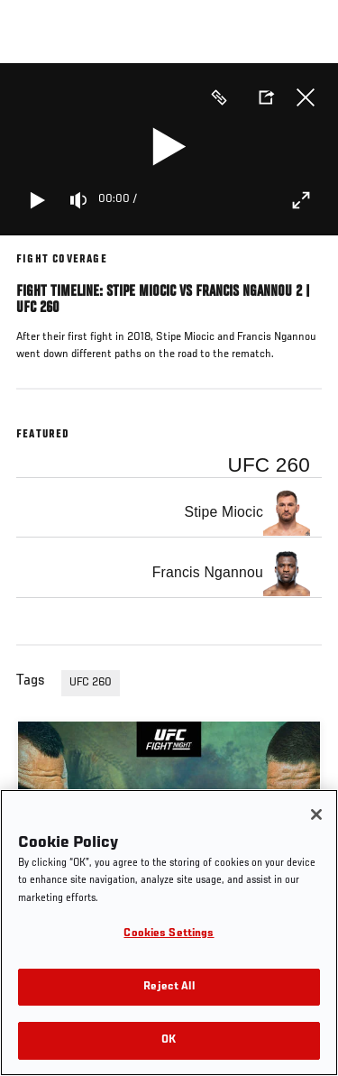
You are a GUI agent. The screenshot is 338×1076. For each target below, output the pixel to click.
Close (306, 97)
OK (168, 1040)
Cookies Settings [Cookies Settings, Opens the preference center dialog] (168, 934)
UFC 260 (90, 682)
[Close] (316, 814)
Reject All (168, 987)
